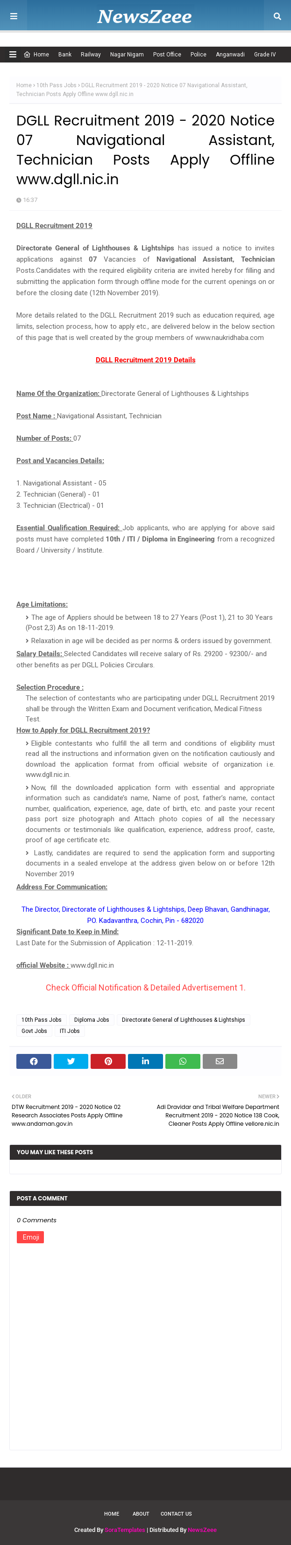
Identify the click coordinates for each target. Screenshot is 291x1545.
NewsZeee (202, 1529)
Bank (64, 54)
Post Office (167, 54)
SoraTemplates (125, 1529)
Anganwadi (230, 54)
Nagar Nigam (127, 54)
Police (198, 54)
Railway (91, 54)
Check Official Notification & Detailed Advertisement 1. (146, 987)
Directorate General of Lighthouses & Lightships (183, 1020)
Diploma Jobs (91, 1020)
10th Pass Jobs (56, 85)
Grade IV (265, 54)
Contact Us (176, 1514)
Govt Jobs (34, 1031)
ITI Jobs (70, 1031)
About (141, 1514)
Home (36, 54)
